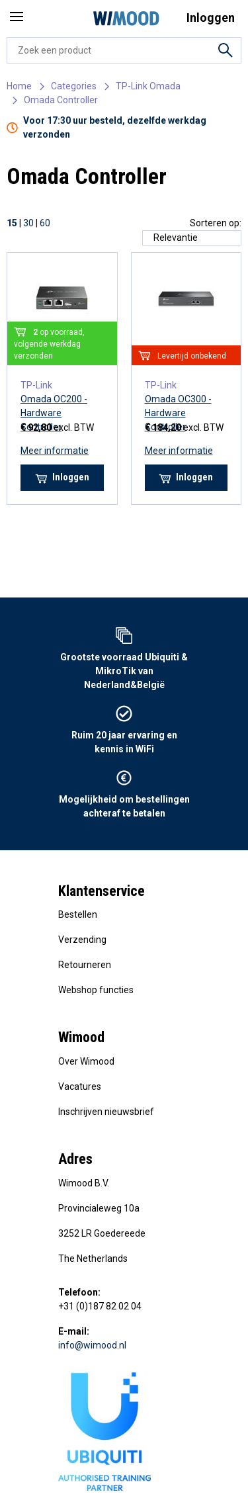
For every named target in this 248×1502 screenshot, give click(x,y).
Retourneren (84, 964)
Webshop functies (96, 990)
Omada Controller (61, 100)
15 (12, 223)
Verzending (82, 939)
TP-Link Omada (148, 86)
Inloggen (62, 478)
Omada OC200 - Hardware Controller (54, 413)
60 (45, 223)
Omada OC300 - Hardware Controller (178, 413)
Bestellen (77, 914)
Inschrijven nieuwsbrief (106, 1111)
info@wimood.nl (92, 1345)
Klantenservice (101, 891)
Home (19, 86)
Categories (74, 86)
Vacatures (79, 1086)
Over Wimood (86, 1061)
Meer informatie (55, 450)
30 (28, 223)
